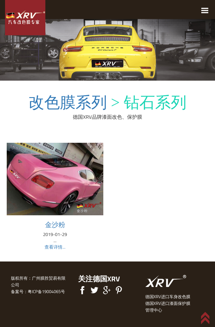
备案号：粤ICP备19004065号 (38, 291)
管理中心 (153, 310)
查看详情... (55, 247)
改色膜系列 (68, 102)
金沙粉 (55, 224)
